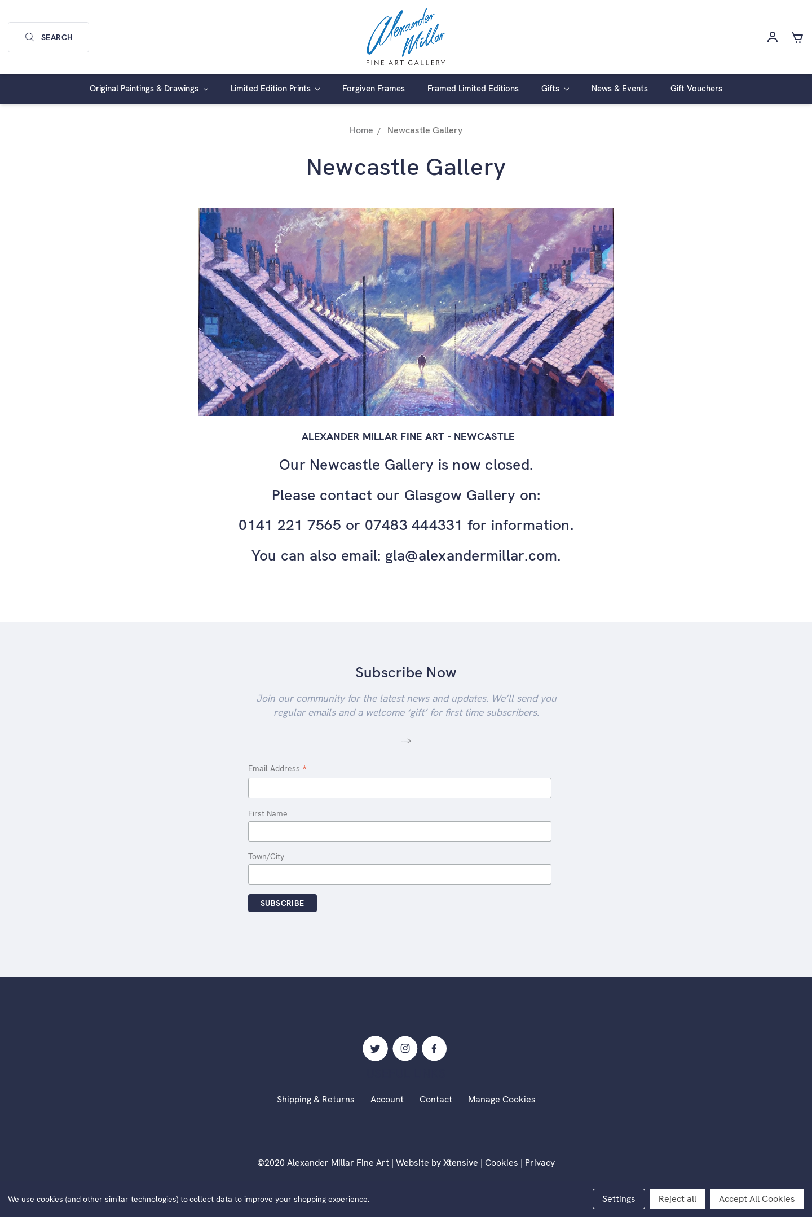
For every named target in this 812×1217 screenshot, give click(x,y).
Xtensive (460, 1162)
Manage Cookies (502, 1099)
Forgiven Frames (373, 88)
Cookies (501, 1162)
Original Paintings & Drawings (149, 88)
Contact (436, 1099)
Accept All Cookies (757, 1199)
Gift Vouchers (696, 88)
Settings (619, 1199)
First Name (268, 813)
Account (387, 1099)
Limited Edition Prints (275, 88)
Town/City (266, 856)
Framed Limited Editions (473, 88)
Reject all (677, 1199)
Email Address (277, 769)
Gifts (555, 88)
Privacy (540, 1162)
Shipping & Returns (316, 1099)
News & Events (620, 88)
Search (48, 37)
